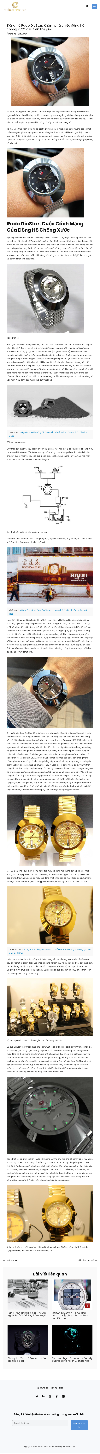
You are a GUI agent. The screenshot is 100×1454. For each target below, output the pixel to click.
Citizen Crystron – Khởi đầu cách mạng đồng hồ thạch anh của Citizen (71, 1316)
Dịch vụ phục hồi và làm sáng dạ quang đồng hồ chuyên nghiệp (72, 1360)
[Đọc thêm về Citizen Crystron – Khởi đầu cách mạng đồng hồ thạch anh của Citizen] (72, 1295)
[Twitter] (31, 1397)
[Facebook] (59, 1397)
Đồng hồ (12, 35)
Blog (61, 1389)
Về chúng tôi (42, 1389)
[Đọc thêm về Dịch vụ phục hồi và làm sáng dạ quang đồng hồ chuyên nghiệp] (72, 1341)
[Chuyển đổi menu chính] (94, 7)
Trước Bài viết (10, 1261)
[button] (87, 7)
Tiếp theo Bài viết (87, 1261)
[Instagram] (50, 1397)
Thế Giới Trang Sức (63, 123)
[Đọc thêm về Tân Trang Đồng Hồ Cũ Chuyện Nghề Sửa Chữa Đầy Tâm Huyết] (28, 1295)
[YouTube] (69, 1397)
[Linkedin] (40, 1397)
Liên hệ (54, 1389)
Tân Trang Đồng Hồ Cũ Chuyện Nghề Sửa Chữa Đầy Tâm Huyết (27, 1315)
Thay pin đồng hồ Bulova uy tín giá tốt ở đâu (27, 1360)
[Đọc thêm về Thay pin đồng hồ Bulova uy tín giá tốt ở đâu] (28, 1341)
